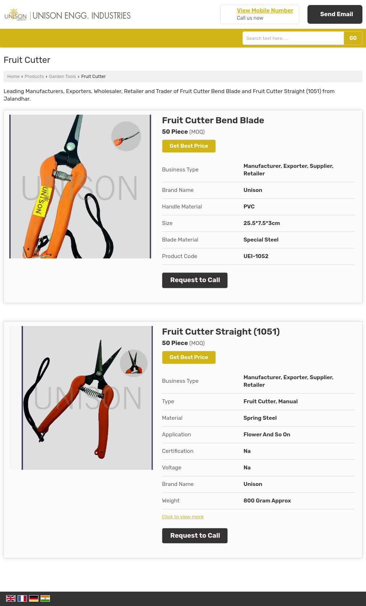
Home (13, 76)
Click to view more (183, 516)
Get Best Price (189, 146)
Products (34, 76)
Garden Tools (62, 76)
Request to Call (195, 280)
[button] (265, 10)
